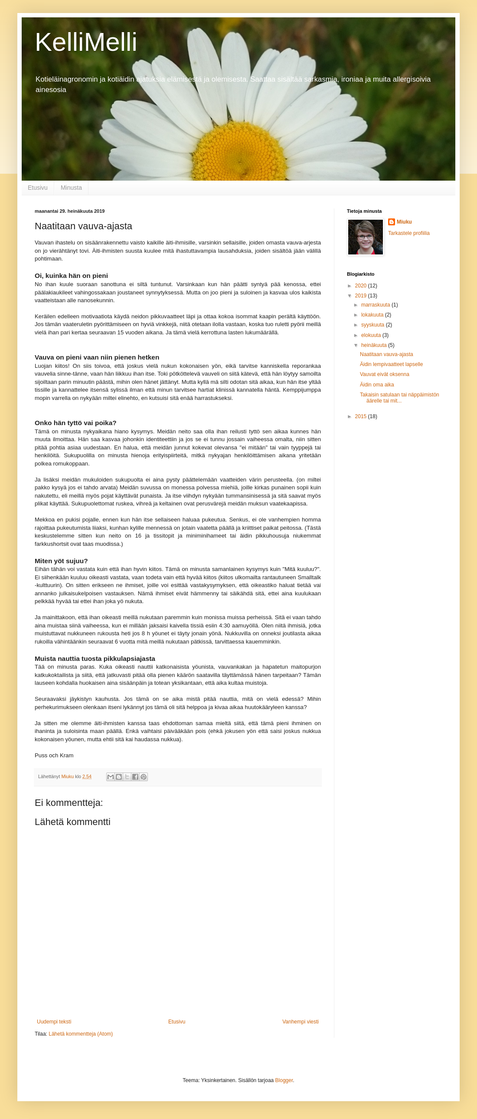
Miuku (404, 222)
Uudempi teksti (54, 1022)
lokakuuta (373, 315)
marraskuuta (376, 305)
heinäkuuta (374, 345)
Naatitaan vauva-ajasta (386, 354)
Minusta (71, 187)
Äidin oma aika (377, 385)
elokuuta (371, 335)
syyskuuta (373, 325)
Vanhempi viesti (300, 1022)
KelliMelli (86, 41)
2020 (361, 286)
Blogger (284, 1080)
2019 (361, 296)
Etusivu (38, 187)
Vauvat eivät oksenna (384, 374)
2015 (361, 416)
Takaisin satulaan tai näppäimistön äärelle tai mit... (399, 398)
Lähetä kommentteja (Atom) (81, 1034)
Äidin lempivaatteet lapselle (391, 364)
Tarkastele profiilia (409, 233)
